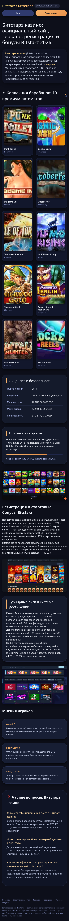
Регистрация (51, 13)
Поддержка (48, 900)
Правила (6, 900)
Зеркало (36, 900)
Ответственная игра (21, 900)
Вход (18, 13)
